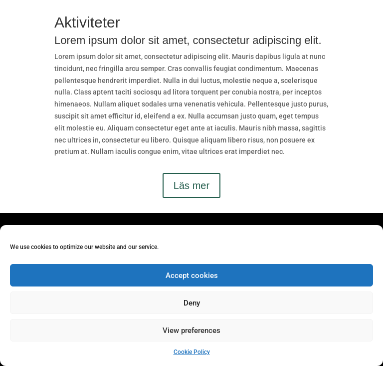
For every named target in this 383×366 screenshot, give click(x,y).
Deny (192, 303)
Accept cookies (192, 275)
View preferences (191, 330)
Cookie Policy (192, 352)
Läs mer (191, 185)
